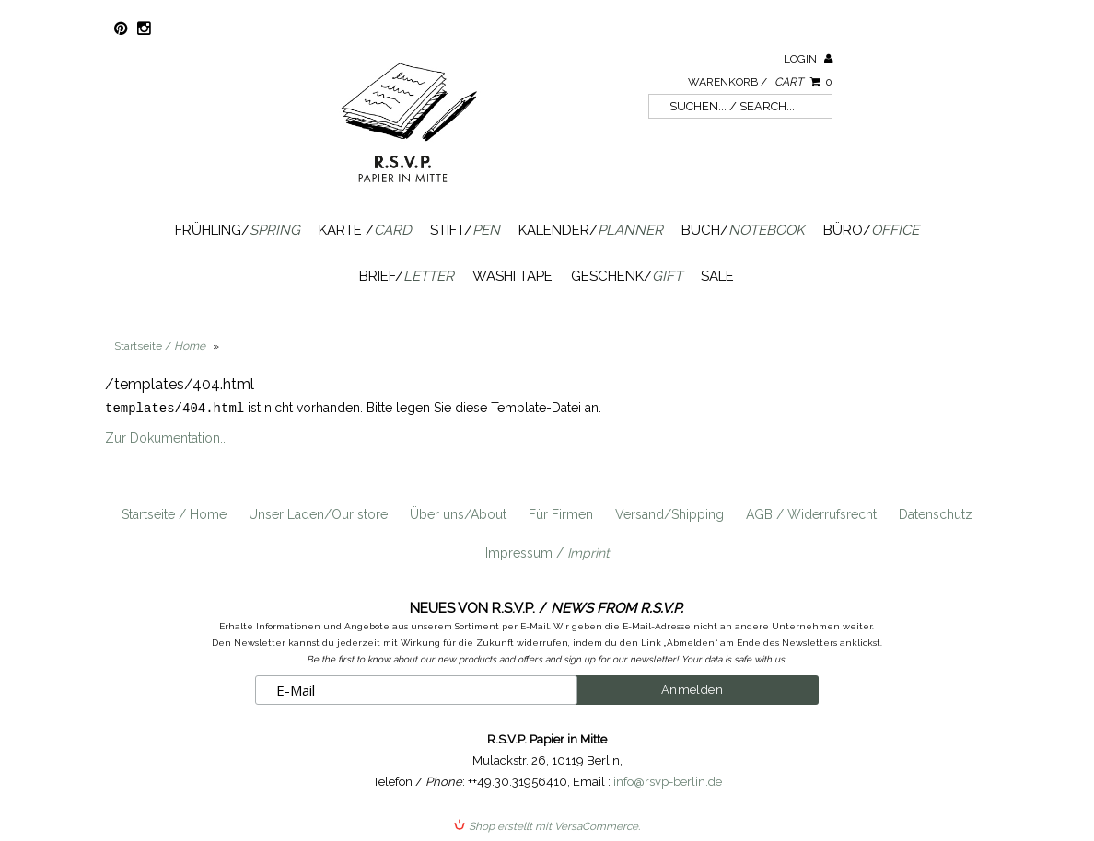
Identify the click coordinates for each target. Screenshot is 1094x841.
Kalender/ (590, 230)
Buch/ (743, 230)
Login (808, 58)
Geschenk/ (626, 276)
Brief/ (406, 276)
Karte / (365, 230)
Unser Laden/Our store (318, 513)
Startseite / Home (174, 513)
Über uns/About (458, 513)
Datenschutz (935, 513)
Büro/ (871, 230)
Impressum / (547, 552)
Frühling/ (237, 230)
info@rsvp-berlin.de (667, 781)
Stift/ (465, 230)
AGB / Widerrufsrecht (811, 513)
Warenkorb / (760, 81)
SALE (717, 276)
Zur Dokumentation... (166, 437)
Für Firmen (561, 513)
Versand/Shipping (669, 513)
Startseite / (159, 346)
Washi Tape (512, 276)
